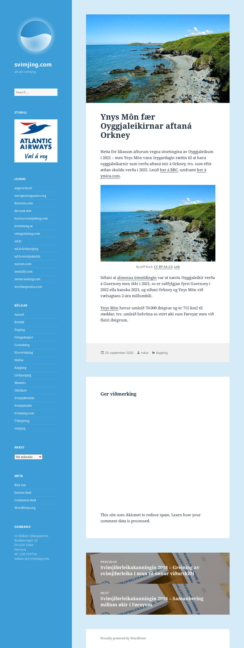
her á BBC (169, 169)
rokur (145, 353)
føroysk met (22, 211)
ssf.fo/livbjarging (26, 249)
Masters (20, 383)
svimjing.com (33, 64)
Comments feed (25, 500)
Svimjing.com (24, 413)
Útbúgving (21, 421)
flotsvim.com (23, 203)
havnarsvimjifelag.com (31, 218)
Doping (19, 330)
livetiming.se (23, 226)
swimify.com (23, 271)
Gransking (22, 345)
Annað (19, 314)
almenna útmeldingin (137, 277)
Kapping (20, 367)
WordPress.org (24, 508)
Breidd (19, 322)
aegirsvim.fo (23, 188)
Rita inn (20, 485)
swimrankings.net (27, 279)
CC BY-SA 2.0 (163, 267)
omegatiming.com (27, 233)
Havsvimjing (23, 352)
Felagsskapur (23, 337)
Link (177, 267)
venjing (19, 428)
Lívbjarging (22, 375)
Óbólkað (20, 390)
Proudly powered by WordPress (123, 638)
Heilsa (19, 360)
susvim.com (22, 264)
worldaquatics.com (28, 287)
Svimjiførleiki (24, 398)
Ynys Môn (109, 307)
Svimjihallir (23, 405)
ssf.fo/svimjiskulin (27, 256)
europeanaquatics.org (30, 195)
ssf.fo (18, 241)
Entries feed (22, 492)
